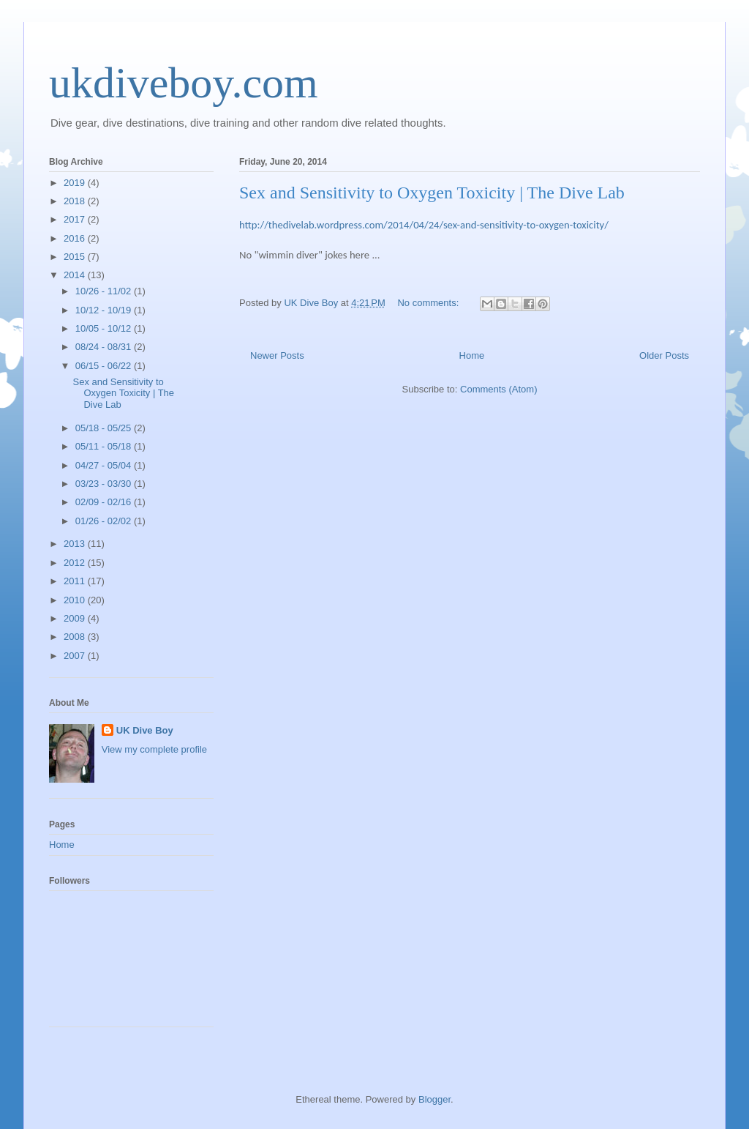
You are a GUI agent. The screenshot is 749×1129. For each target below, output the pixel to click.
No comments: (429, 302)
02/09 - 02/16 (104, 501)
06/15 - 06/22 (104, 365)
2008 (76, 636)
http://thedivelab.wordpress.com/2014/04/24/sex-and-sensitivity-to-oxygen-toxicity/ (424, 224)
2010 (76, 600)
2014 (76, 274)
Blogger (434, 1099)
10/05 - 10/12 (104, 328)
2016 (76, 238)
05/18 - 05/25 (104, 427)
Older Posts (664, 355)
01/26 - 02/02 (104, 520)
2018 (76, 200)
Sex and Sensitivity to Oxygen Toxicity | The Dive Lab (432, 192)
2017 (76, 219)
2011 (76, 580)
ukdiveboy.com (183, 83)
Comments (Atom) (498, 389)
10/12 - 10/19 (104, 310)
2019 (76, 182)
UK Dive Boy (144, 730)
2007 (76, 655)
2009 (76, 618)
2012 (76, 562)
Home (472, 355)
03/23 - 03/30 (104, 483)
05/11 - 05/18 (104, 446)
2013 (76, 543)
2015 (76, 256)
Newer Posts (277, 355)
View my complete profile (154, 749)
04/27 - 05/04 (104, 465)
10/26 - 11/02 (104, 291)
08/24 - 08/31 (104, 346)
